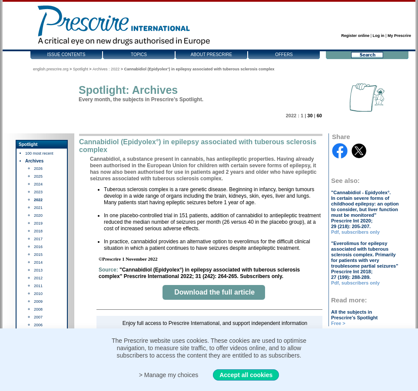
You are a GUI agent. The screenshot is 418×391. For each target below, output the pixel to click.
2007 (38, 317)
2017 (38, 239)
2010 (38, 294)
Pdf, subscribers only (355, 232)
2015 (38, 254)
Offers (284, 54)
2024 (38, 184)
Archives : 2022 (106, 69)
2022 (38, 200)
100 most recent (39, 153)
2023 (38, 192)
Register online (355, 35)
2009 (38, 301)
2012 (38, 278)
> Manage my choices (169, 374)
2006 (38, 325)
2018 (38, 231)
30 (309, 115)
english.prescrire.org (51, 69)
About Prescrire (211, 54)
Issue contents (66, 54)
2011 (38, 286)
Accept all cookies (245, 374)
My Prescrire (399, 35)
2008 (38, 309)
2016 (38, 247)
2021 (38, 207)
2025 (38, 176)
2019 (38, 223)
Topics (139, 54)
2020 (38, 215)
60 (319, 115)
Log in (379, 35)
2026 (38, 168)
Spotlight (80, 69)
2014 (38, 262)
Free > (338, 323)
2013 (38, 270)
